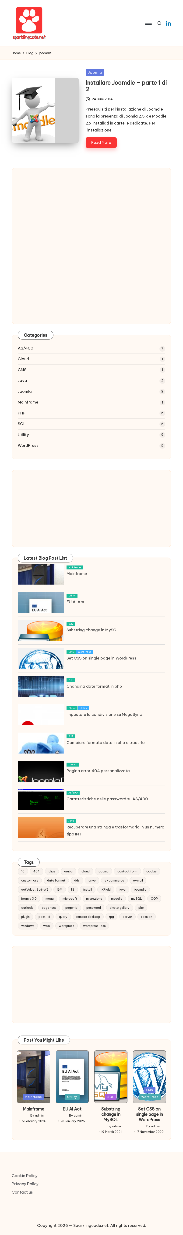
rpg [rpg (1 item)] (111, 917)
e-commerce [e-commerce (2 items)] (114, 880)
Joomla (95, 72)
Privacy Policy (25, 1183)
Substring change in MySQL (93, 630)
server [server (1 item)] (127, 917)
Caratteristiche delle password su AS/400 (107, 798)
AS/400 (25, 348)
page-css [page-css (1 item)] (49, 907)
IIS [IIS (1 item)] (72, 889)
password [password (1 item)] (93, 907)
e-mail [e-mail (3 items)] (138, 880)
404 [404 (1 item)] (36, 871)
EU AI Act (75, 601)
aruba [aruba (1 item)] (68, 871)
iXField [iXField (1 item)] (106, 889)
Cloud (23, 358)
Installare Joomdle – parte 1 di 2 (126, 86)
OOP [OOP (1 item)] (154, 898)
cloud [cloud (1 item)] (85, 871)
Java (22, 380)
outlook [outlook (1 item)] (27, 907)
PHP (21, 413)
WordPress (28, 445)
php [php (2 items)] (141, 907)
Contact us (22, 1192)
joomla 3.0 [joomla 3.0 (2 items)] (29, 898)
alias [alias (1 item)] (52, 871)
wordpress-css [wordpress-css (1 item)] (94, 926)
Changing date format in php (94, 686)
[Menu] (148, 23)
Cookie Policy (25, 1175)
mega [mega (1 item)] (50, 898)
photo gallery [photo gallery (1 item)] (120, 907)
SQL (22, 423)
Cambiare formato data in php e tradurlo (106, 742)
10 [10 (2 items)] (23, 871)
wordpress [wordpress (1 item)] (66, 926)
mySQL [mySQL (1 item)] (136, 898)
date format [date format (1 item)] (56, 880)
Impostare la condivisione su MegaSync (104, 714)
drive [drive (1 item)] (92, 880)
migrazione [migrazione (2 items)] (94, 898)
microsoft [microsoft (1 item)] (70, 898)
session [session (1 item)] (146, 917)
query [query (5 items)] (63, 917)
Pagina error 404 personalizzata (98, 770)
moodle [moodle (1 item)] (116, 898)
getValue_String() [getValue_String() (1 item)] (34, 889)
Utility (23, 434)
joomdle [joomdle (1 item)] (140, 889)
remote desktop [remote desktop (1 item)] (88, 917)
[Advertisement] (91, 213)
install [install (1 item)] (87, 889)
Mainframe (28, 402)
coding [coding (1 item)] (104, 871)
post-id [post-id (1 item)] (44, 917)
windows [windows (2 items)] (27, 926)
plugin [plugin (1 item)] (25, 917)
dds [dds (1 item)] (77, 880)
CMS (22, 369)
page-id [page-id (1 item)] (71, 907)
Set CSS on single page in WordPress (101, 658)
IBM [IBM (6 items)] (59, 889)
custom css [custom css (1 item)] (29, 880)
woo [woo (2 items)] (46, 926)
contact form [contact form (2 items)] (127, 871)
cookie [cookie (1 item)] (151, 871)
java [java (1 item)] (123, 889)
